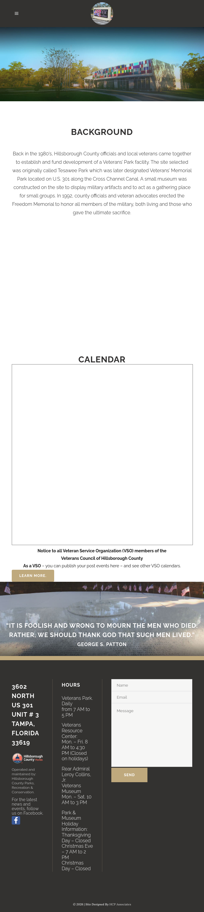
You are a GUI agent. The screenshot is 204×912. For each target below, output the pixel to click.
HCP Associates (120, 904)
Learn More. (33, 576)
